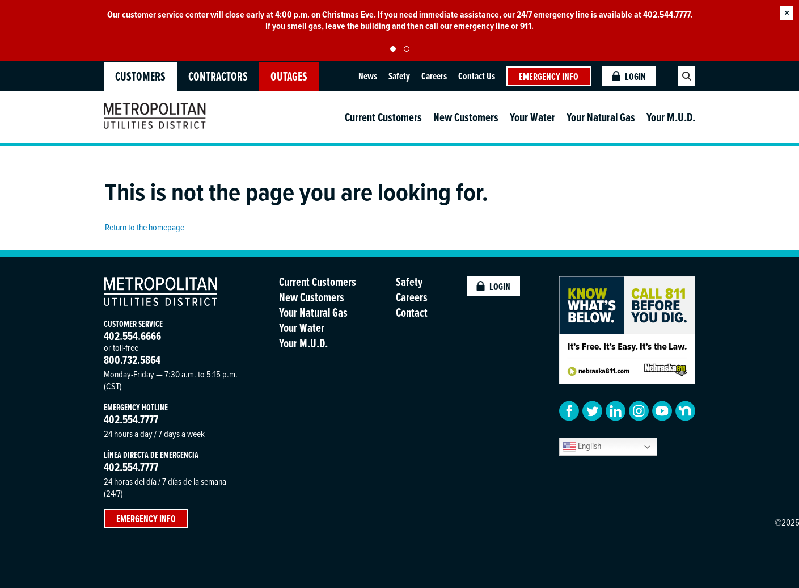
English (582, 446)
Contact (412, 312)
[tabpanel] (400, 20)
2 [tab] (406, 49)
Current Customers (383, 117)
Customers (140, 76)
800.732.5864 (132, 360)
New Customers (465, 117)
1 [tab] (393, 49)
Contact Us (476, 76)
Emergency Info (548, 76)
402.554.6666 (132, 336)
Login (629, 76)
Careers (434, 76)
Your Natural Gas (601, 117)
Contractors (218, 76)
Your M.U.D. (670, 117)
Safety (399, 76)
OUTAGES (288, 76)
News (367, 76)
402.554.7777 (131, 419)
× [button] (786, 13)
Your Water (532, 117)
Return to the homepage (144, 227)
